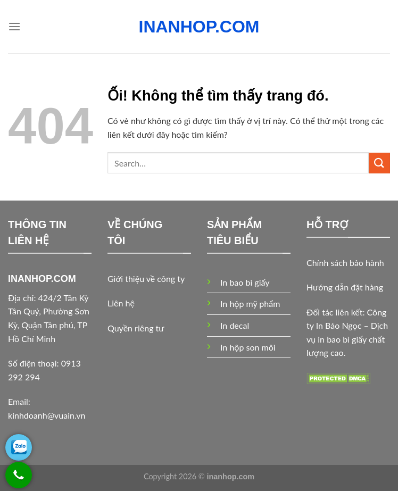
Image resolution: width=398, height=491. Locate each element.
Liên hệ (121, 303)
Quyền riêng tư (135, 328)
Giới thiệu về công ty (146, 278)
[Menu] (14, 26)
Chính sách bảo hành (345, 262)
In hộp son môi (248, 347)
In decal (234, 325)
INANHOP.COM (199, 26)
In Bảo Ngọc (339, 325)
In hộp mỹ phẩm (250, 303)
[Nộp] (379, 163)
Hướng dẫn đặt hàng (344, 287)
